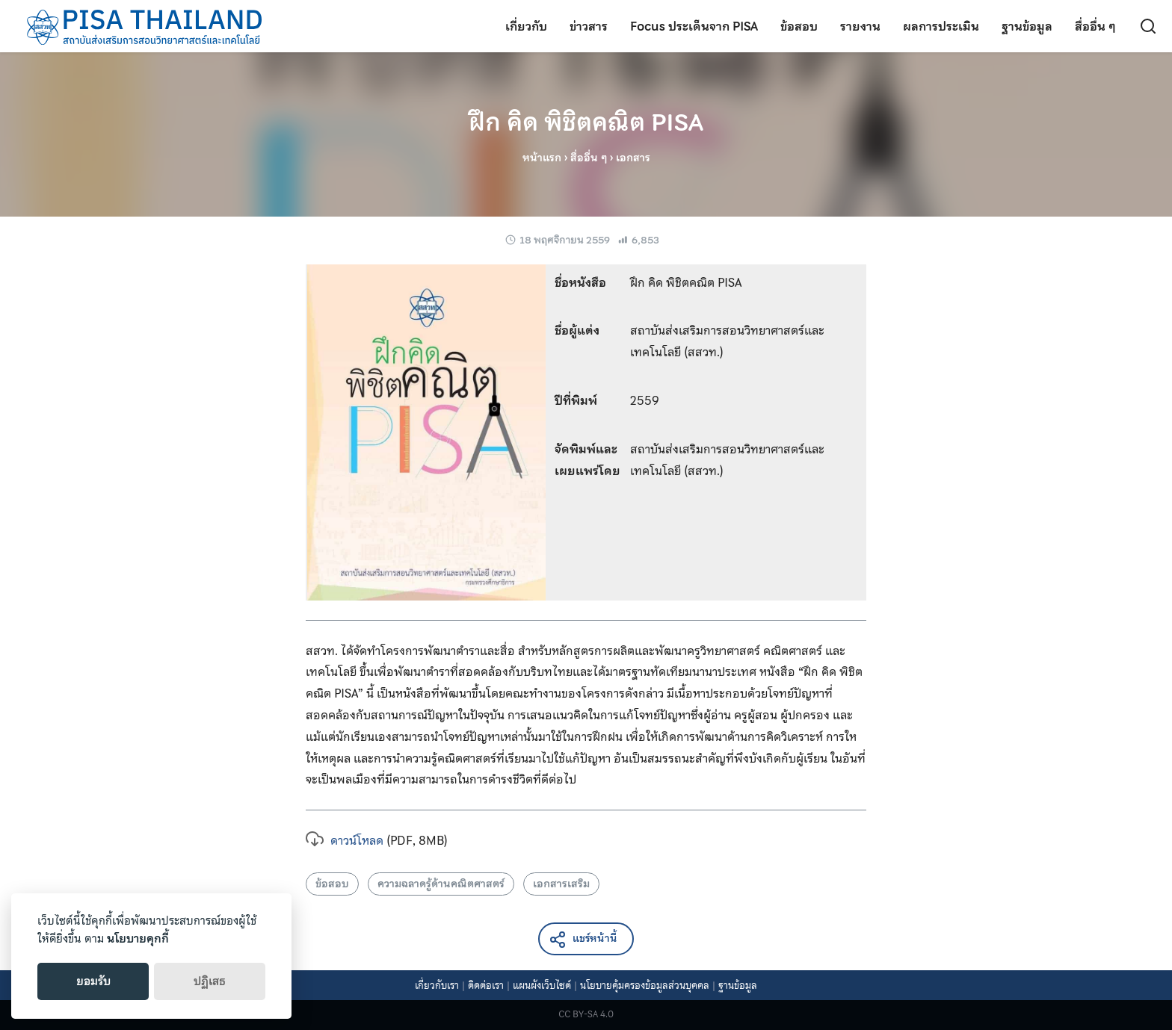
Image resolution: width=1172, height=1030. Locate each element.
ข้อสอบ (799, 26)
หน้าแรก (541, 157)
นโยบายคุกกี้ (138, 939)
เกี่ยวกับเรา (437, 985)
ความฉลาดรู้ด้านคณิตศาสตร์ (441, 883)
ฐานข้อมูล (1027, 26)
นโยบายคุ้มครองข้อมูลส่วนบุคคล (644, 985)
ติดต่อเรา (486, 985)
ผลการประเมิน (941, 26)
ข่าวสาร (589, 26)
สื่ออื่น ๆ (1095, 26)
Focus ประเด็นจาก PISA (694, 26)
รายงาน (860, 26)
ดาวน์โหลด (344, 840)
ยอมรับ (93, 981)
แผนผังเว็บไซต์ (542, 985)
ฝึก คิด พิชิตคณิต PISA (586, 122)
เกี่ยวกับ (526, 26)
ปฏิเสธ (210, 981)
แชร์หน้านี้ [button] (583, 939)
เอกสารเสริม (561, 883)
